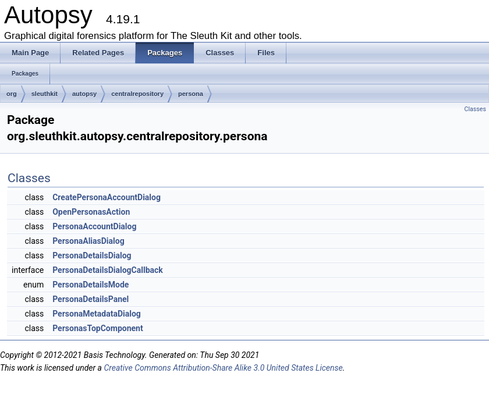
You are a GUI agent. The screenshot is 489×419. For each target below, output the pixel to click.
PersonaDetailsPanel (90, 299)
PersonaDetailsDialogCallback (107, 270)
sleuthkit (44, 93)
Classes (475, 109)
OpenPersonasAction (91, 211)
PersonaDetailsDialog (91, 255)
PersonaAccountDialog (94, 226)
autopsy (84, 93)
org (11, 93)
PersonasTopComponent (97, 328)
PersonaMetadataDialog (96, 313)
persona (190, 93)
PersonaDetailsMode (90, 284)
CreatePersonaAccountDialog (106, 197)
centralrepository (137, 93)
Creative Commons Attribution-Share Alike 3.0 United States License (223, 367)
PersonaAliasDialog (88, 241)
